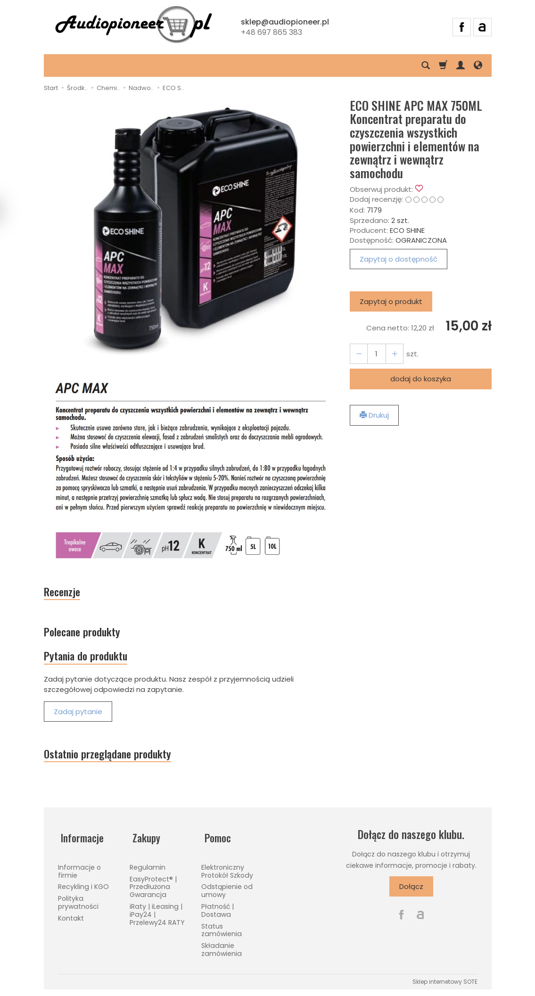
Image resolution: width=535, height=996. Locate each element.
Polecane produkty (87, 634)
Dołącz (411, 895)
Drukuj (374, 415)
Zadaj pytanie (78, 718)
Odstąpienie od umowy (227, 892)
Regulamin (147, 869)
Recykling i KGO (83, 888)
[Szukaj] (426, 65)
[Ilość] (374, 354)
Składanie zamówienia (221, 951)
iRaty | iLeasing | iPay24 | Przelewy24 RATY (157, 916)
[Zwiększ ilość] (358, 354)
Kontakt (71, 920)
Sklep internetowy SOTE (444, 984)
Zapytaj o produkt (391, 301)
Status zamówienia (221, 931)
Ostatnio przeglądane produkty (116, 762)
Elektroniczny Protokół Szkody (227, 873)
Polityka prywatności (78, 904)
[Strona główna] (133, 26)
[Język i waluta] (478, 65)
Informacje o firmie (79, 873)
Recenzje (65, 593)
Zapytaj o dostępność (398, 259)
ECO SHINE (407, 230)
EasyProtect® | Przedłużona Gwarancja (153, 888)
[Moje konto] (460, 65)
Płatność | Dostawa (217, 912)
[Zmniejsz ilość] (392, 354)
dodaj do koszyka (420, 379)
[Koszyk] (443, 65)
